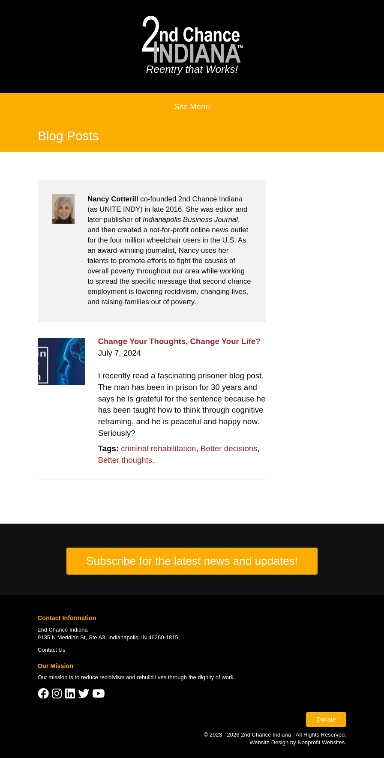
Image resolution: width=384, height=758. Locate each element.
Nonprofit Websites (321, 742)
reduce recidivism (103, 677)
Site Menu (192, 106)
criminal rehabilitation (158, 448)
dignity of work (215, 677)
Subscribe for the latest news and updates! (192, 560)
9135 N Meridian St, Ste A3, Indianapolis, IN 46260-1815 (108, 637)
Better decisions (229, 448)
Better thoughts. (126, 459)
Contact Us (52, 650)
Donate (326, 719)
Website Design (269, 742)
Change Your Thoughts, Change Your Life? (179, 341)
